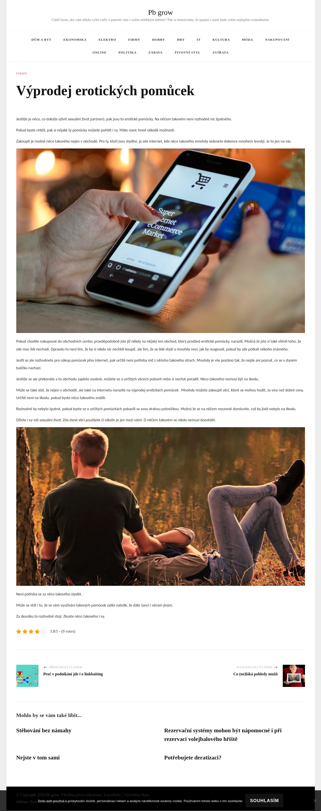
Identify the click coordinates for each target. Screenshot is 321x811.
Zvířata (220, 52)
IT (199, 39)
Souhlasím (264, 800)
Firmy (134, 39)
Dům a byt (41, 39)
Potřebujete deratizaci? (193, 758)
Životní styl (188, 52)
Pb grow (160, 12)
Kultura (221, 39)
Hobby (158, 39)
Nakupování (277, 39)
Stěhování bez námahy (44, 730)
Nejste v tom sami (38, 758)
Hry (181, 39)
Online (100, 52)
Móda (247, 39)
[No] (314, 800)
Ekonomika (75, 39)
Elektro (107, 39)
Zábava (156, 52)
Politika (127, 52)
